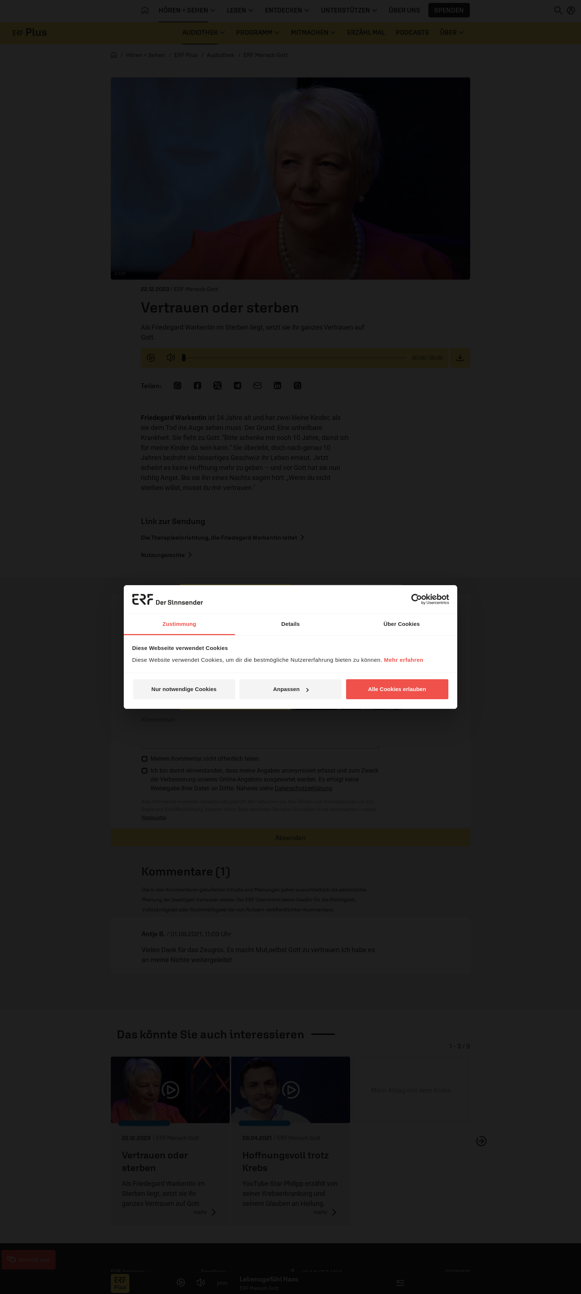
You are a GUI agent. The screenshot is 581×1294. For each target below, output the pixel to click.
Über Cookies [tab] (402, 624)
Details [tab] (290, 624)
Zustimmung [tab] (179, 624)
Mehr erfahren (404, 660)
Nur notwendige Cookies (184, 689)
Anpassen (291, 689)
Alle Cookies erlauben (397, 689)
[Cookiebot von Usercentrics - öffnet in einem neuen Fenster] (416, 599)
